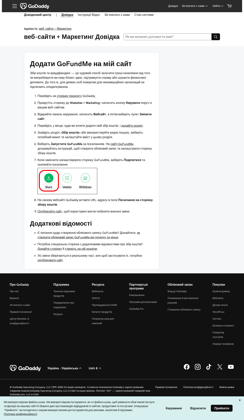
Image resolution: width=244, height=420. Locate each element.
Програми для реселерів (143, 302)
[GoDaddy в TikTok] (208, 369)
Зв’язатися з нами (117, 14)
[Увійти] (218, 6)
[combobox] (167, 36)
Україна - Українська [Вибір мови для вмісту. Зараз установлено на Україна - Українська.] (65, 368)
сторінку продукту (69, 95)
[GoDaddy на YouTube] (230, 369)
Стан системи (144, 14)
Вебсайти (218, 298)
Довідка (67, 14)
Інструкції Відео (89, 14)
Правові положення (21, 312)
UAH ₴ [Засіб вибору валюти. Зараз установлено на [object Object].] (95, 368)
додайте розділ (132, 125)
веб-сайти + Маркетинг (55, 28)
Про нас (14, 291)
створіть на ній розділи (81, 248)
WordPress (218, 312)
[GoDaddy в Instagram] (197, 369)
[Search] (216, 36)
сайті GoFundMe (122, 143)
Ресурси (58, 314)
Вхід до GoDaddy (177, 291)
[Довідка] (173, 6)
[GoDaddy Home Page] (25, 368)
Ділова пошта (220, 305)
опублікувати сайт (50, 260)
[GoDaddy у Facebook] (186, 369)
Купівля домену (221, 291)
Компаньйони (136, 295)
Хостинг (217, 318)
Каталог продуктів (102, 312)
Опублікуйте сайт (50, 211)
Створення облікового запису (184, 309)
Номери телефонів (223, 344)
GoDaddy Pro (136, 309)
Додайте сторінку (50, 248)
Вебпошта (97, 291)
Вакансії (14, 298)
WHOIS (96, 298)
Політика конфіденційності (198, 387)
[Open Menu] (13, 6)
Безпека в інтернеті (223, 325)
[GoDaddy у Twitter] (219, 369)
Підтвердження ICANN (104, 305)
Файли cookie (226, 387)
